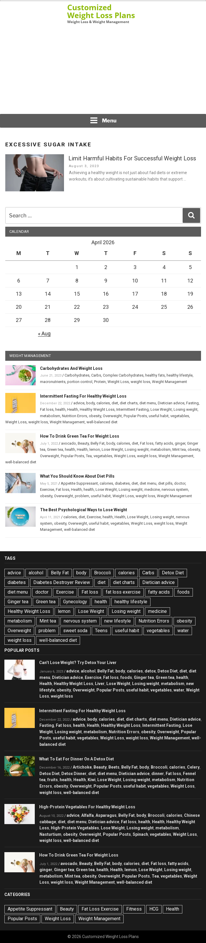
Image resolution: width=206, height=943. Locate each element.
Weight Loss (118, 381)
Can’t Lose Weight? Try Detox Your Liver (78, 662)
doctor (179, 483)
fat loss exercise (123, 592)
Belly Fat (98, 443)
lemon (94, 449)
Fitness (134, 909)
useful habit (159, 416)
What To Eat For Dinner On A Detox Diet (76, 759)
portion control (79, 381)
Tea (89, 456)
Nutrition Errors (74, 416)
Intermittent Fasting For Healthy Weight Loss (83, 396)
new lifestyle (117, 621)
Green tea (55, 449)
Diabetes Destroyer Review (61, 582)
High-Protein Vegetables (75, 828)
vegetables (179, 416)
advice (78, 403)
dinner (157, 773)
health (60, 409)
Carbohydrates (77, 375)
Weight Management (169, 381)
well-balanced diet (101, 422)
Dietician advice (171, 403)
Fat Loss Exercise (100, 909)
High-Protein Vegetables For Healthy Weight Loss (87, 807)
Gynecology (75, 601)
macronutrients (52, 381)
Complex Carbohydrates (123, 375)
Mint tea (179, 449)
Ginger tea (18, 601)
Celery (193, 767)
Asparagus (106, 815)
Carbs (96, 375)
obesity (95, 416)
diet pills (165, 483)
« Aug (44, 333)
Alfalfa (87, 815)
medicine (152, 489)
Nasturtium (50, 834)
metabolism (50, 416)
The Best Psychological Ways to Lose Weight (83, 509)
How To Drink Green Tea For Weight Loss (79, 436)
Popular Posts (135, 416)
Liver (100, 683)
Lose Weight (161, 409)
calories (103, 403)
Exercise (47, 489)
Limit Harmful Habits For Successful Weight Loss (132, 158)
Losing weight (186, 409)
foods (183, 592)
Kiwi (92, 779)
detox (150, 671)
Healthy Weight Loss (97, 409)
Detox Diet (173, 572)
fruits (52, 779)
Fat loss (46, 409)
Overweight (112, 416)
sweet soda (75, 630)
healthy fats (155, 375)
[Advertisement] (103, 69)
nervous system (175, 489)
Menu (103, 120)
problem (82, 496)
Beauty (83, 443)
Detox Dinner (73, 773)
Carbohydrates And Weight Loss (71, 368)
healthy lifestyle (180, 375)
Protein (100, 381)
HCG (153, 909)
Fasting (192, 403)
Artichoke (82, 767)
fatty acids (164, 443)
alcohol (36, 572)
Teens (101, 630)
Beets (114, 767)
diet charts (129, 403)
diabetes (122, 483)
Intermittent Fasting (132, 409)
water (183, 630)
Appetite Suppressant (79, 483)
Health (72, 409)
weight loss (140, 381)
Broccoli (102, 572)
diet (115, 403)
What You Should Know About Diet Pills (77, 476)
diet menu (147, 403)
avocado (68, 443)
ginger (180, 443)
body (90, 403)
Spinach (140, 834)
